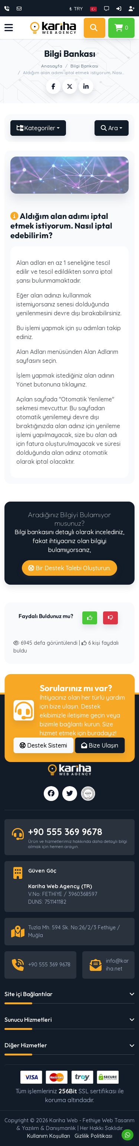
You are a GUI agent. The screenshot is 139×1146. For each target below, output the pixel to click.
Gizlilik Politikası (93, 1136)
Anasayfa (51, 66)
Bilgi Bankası (84, 66)
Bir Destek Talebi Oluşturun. (69, 568)
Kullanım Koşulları (48, 1136)
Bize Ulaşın (99, 745)
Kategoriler (36, 128)
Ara (109, 128)
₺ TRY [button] (76, 9)
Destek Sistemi (43, 745)
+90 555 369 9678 (65, 831)
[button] (93, 9)
